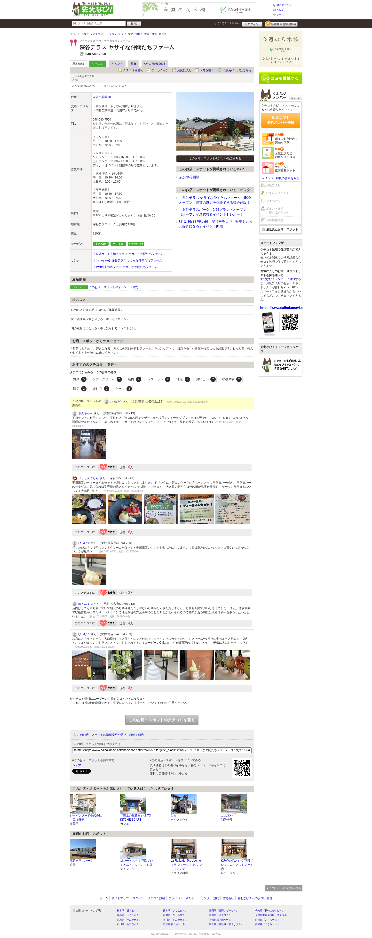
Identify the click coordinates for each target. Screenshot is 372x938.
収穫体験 (232, 379)
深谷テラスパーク (81, 860)
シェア (76, 765)
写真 (133, 63)
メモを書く (207, 70)
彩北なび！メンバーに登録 (277, 279)
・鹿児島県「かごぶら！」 (175, 924)
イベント (117, 63)
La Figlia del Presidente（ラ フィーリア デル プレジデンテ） (186, 865)
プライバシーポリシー (183, 898)
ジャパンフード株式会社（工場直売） (86, 817)
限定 (80, 388)
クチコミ (97, 63)
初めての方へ (284, 5)
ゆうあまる (85, 604)
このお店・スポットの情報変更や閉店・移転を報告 (110, 734)
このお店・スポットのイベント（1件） (114, 287)
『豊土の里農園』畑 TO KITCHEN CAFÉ (135, 817)
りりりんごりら (88, 478)
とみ (173, 815)
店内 (135, 379)
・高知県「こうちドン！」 (267, 924)
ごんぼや (227, 815)
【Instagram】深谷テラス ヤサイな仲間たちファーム (127, 260)
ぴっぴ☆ (116, 401)
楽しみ (101, 388)
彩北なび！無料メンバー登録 (280, 120)
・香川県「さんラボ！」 (174, 919)
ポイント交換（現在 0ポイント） (279, 210)
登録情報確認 (275, 220)
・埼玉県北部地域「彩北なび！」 (225, 924)
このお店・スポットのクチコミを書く (162, 720)
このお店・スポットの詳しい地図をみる (215, 158)
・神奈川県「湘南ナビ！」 (221, 919)
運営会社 (228, 898)
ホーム (280, 14)
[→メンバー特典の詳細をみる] (280, 178)
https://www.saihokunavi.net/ (283, 308)
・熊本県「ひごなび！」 (174, 910)
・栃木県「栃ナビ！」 (127, 910)
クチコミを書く (133, 70)
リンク (205, 898)
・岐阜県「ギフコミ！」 (220, 915)
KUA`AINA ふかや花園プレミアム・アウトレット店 (237, 865)
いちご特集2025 (154, 63)
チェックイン (160, 70)
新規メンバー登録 (281, 23)
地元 (183, 379)
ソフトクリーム (107, 379)
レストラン (159, 379)
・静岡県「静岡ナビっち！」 (222, 910)
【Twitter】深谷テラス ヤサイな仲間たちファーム (125, 267)
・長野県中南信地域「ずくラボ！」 (272, 915)
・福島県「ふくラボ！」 (128, 915)
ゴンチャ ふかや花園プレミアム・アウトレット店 (136, 862)
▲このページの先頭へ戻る (283, 888)
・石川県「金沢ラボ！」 (128, 924)
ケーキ (123, 388)
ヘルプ (280, 9)
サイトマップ (120, 898)
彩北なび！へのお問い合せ (254, 898)
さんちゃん (85, 413)
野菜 (80, 379)
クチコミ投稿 (156, 898)
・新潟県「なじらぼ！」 (174, 915)
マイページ (273, 200)
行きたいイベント (277, 193)
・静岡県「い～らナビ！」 (267, 919)
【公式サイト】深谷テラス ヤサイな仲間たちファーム (128, 254)
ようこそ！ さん (227, 23)
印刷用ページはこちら (237, 70)
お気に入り (184, 70)
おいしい (206, 379)
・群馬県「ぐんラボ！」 (128, 919)
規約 (216, 898)
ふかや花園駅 (189, 177)
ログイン (252, 23)
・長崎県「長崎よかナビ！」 (268, 910)
